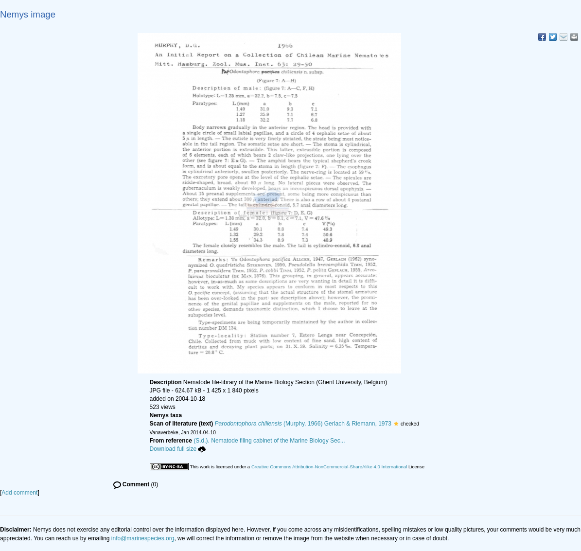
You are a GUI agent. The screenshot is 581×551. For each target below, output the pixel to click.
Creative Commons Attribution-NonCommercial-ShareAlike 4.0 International (329, 466)
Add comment (19, 492)
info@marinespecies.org (143, 538)
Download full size (178, 448)
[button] (396, 423)
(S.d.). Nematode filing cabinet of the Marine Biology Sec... (269, 440)
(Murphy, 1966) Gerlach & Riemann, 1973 (303, 423)
